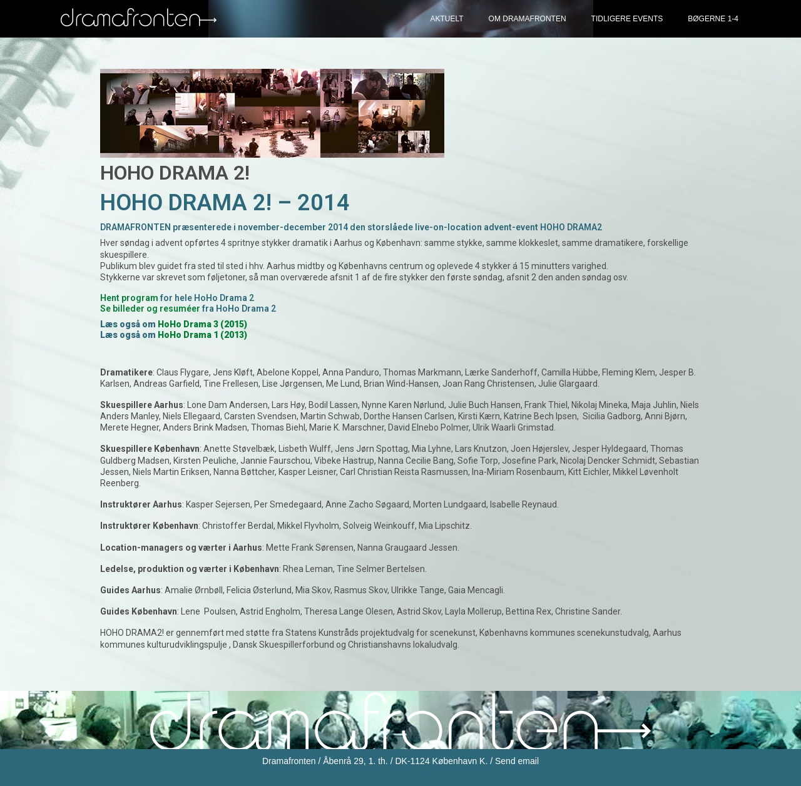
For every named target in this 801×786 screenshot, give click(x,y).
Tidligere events (627, 18)
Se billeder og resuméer (150, 309)
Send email (517, 761)
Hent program (129, 298)
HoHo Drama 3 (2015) (202, 324)
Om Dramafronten (527, 18)
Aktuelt (446, 18)
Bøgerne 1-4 (713, 18)
